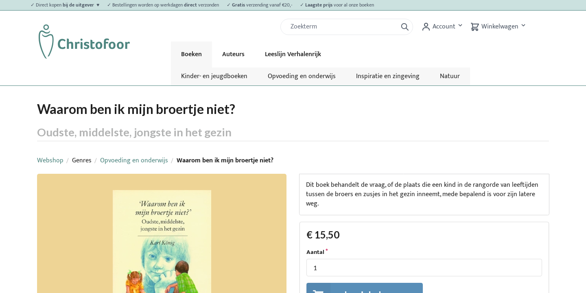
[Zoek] (342, 27)
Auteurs (233, 54)
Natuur (450, 76)
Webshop (50, 160)
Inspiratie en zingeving (388, 76)
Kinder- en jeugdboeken (214, 76)
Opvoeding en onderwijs (302, 76)
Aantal (315, 252)
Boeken (191, 54)
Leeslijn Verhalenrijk (293, 54)
